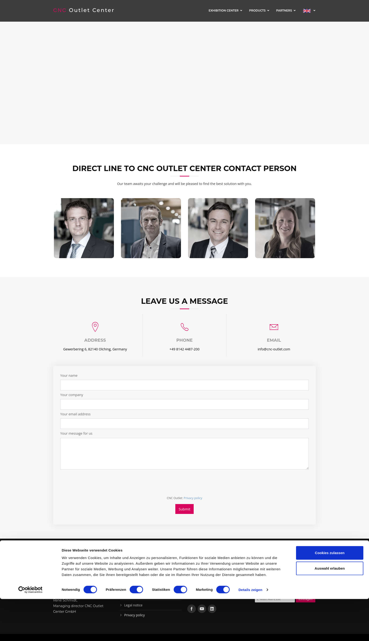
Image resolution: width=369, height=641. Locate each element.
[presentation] (96, 482)
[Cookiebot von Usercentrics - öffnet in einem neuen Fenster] (30, 631)
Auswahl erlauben (330, 610)
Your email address (75, 414)
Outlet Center (84, 10)
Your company (71, 395)
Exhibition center (223, 10)
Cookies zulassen (330, 595)
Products (257, 10)
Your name (68, 375)
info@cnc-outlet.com (274, 349)
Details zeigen (250, 632)
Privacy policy (193, 498)
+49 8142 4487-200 (184, 349)
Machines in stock (138, 575)
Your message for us (76, 433)
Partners (284, 10)
